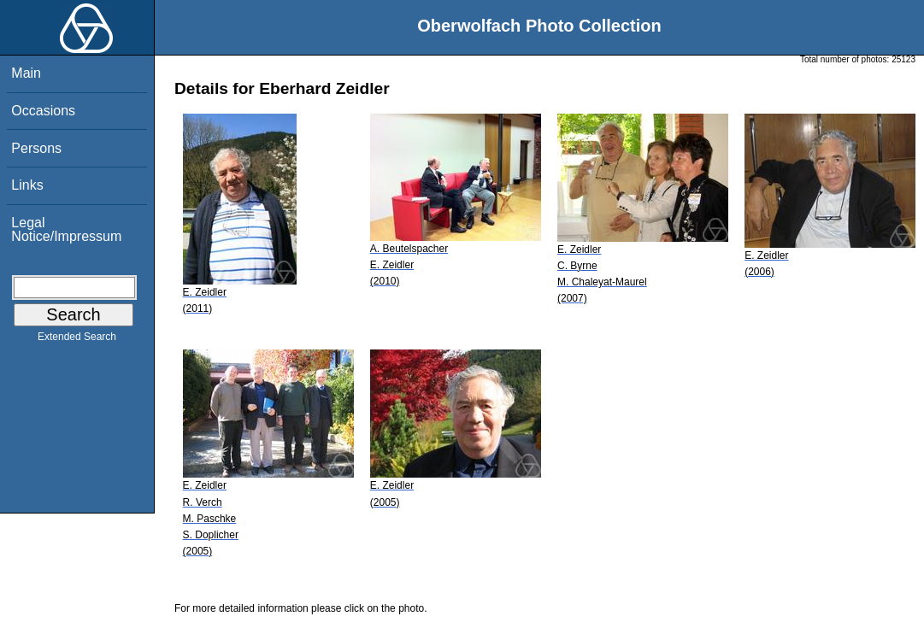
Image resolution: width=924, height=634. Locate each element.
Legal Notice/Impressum (66, 229)
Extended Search (77, 340)
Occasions (43, 110)
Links (27, 185)
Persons (36, 148)
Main (26, 73)
